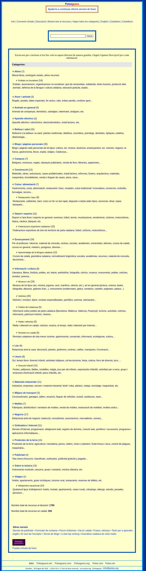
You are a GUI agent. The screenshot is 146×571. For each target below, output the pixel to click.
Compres (19, 159)
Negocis (19, 414)
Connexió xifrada (25, 21)
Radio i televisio (25, 321)
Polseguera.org (82, 563)
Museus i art (24, 281)
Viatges (19, 476)
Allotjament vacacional (28, 485)
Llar (17, 345)
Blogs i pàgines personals (29, 144)
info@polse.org (110, 568)
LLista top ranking (70, 534)
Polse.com (97, 563)
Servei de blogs (51, 534)
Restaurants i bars (27, 197)
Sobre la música (23, 465)
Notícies (22, 296)
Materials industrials (26, 382)
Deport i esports (23, 213)
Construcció (21, 170)
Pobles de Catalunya (28, 307)
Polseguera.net (44, 563)
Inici (13, 21)
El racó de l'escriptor (31, 534)
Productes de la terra (26, 440)
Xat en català (84, 530)
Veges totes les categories (85, 21)
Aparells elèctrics (24, 118)
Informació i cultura (25, 269)
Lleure (18, 356)
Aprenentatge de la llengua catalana (35, 252)
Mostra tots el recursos (59, 21)
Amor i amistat (22, 97)
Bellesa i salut (22, 129)
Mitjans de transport (25, 393)
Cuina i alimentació (25, 184)
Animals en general (25, 107)
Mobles (18, 403)
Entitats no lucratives (28, 80)
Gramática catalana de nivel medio (98, 534)
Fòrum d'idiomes (67, 530)
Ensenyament (22, 239)
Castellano (115, 21)
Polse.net (110, 563)
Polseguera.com (63, 563)
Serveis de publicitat (23, 530)
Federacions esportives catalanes (34, 226)
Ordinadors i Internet (26, 425)
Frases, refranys (101, 530)
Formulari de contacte (46, 530)
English (104, 21)
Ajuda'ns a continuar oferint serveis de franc (72, 9)
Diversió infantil (25, 365)
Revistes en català (27, 333)
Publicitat (20, 455)
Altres (18, 71)
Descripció (41, 21)
